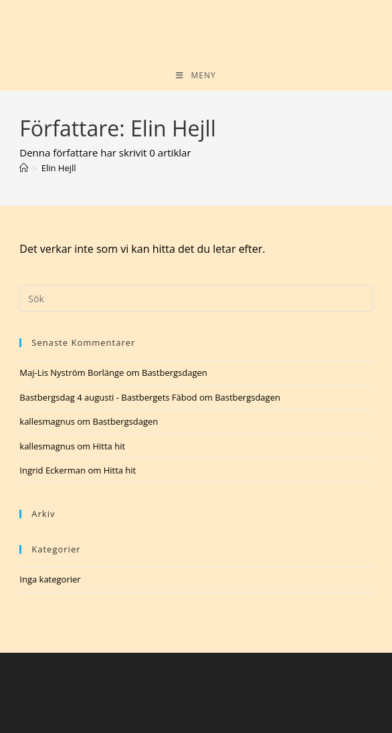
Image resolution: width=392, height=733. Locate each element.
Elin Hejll (58, 168)
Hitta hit (108, 446)
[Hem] (23, 168)
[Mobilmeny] (195, 75)
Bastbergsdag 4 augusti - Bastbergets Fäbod (108, 397)
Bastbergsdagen (174, 372)
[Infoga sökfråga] (195, 298)
